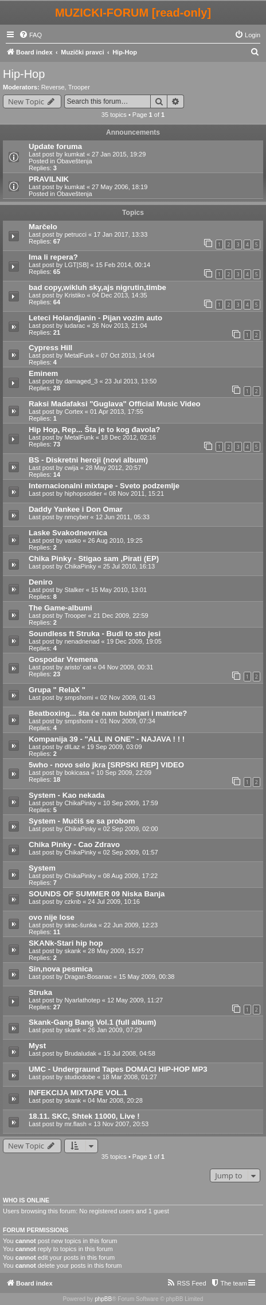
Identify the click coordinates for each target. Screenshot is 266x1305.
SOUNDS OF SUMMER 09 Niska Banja (97, 893)
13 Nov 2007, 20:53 (120, 1123)
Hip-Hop (24, 74)
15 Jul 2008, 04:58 (129, 1053)
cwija (71, 467)
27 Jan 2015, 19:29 (119, 154)
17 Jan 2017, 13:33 (120, 234)
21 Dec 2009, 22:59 (120, 615)
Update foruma (55, 146)
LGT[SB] (76, 264)
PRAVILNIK (49, 179)
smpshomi (78, 697)
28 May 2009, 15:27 (115, 950)
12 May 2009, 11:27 (135, 1000)
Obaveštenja (74, 161)
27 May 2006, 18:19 (119, 186)
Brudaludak (80, 1053)
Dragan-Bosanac (88, 976)
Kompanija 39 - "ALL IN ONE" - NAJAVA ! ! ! (107, 739)
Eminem (43, 373)
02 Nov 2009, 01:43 (127, 697)
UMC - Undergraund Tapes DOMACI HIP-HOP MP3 (118, 1069)
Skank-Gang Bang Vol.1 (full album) (93, 1022)
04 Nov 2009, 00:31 (125, 667)
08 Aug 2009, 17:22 (130, 875)
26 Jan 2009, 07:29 (115, 1029)
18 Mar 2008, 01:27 (129, 1076)
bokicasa (76, 772)
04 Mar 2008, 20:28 (115, 1100)
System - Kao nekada (67, 795)
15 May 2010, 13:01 (119, 589)
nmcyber (76, 517)
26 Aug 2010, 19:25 (115, 540)
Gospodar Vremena (63, 659)
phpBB (103, 1299)
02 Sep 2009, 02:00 (130, 828)
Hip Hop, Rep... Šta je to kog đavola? (94, 429)
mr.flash (75, 1123)
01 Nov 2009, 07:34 (127, 721)
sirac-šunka (80, 925)
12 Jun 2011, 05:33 (123, 517)
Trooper (79, 87)
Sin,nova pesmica (60, 969)
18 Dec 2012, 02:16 (128, 437)
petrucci (75, 234)
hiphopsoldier (82, 493)
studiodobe (79, 1076)
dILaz (72, 746)
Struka (40, 992)
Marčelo (43, 226)
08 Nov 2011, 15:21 (136, 493)
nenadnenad (81, 641)
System (42, 868)
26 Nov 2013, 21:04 (119, 325)
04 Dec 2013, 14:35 (119, 295)
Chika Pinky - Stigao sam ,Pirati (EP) (94, 558)
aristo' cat (77, 667)
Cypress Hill (50, 347)
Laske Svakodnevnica (68, 532)
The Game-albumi (60, 607)
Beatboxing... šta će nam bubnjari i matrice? (108, 713)
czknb (72, 901)
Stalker (74, 589)
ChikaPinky (80, 566)
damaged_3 (80, 381)
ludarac (74, 325)
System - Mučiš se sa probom (82, 821)
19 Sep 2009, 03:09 (114, 746)
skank (72, 950)
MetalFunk (78, 355)
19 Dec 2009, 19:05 (134, 641)
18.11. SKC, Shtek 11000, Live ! (84, 1116)
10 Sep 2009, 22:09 (123, 772)
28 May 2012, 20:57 (113, 467)
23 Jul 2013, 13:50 (131, 381)
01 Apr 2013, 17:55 (116, 411)
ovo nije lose (52, 917)
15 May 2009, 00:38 (146, 976)
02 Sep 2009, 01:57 (130, 852)
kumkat (74, 154)
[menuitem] (30, 35)
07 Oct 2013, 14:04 (128, 355)
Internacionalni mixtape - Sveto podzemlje (104, 485)
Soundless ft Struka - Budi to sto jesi (95, 633)
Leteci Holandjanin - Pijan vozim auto (95, 317)
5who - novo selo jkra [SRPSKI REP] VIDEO (106, 765)
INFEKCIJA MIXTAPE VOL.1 (78, 1092)
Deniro (41, 582)
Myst (37, 1045)
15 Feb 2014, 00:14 (123, 264)
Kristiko (74, 295)
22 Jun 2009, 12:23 (131, 925)
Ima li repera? (53, 257)
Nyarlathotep (82, 1000)
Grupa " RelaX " (57, 689)
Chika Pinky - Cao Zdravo (74, 844)
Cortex (73, 411)
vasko (72, 540)
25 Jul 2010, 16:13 (129, 566)
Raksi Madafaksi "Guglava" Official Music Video (115, 403)
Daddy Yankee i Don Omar (76, 509)
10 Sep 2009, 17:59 (130, 803)
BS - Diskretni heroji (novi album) (88, 460)
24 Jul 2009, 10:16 (114, 901)
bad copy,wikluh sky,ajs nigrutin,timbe (97, 287)
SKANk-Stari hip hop (66, 943)
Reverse (53, 87)
